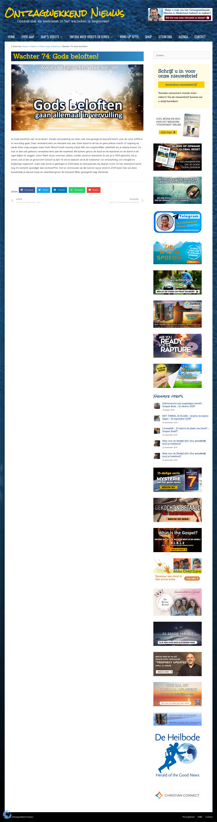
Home (11, 36)
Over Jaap (27, 36)
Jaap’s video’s (53, 37)
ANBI (200, 817)
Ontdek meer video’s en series (93, 37)
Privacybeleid (188, 817)
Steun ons (165, 36)
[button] (77, 97)
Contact (200, 36)
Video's (33, 46)
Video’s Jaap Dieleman (49, 46)
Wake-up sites (129, 36)
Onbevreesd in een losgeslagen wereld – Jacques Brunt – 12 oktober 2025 (182, 404)
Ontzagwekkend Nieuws (65, 13)
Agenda (183, 36)
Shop (148, 36)
